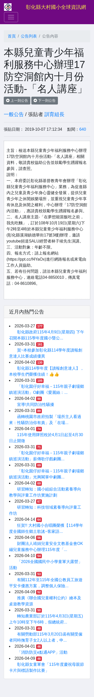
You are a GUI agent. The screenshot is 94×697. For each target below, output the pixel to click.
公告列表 (29, 36)
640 (82, 129)
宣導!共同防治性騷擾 (35, 404)
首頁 (12, 36)
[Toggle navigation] (11, 17)
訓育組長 (54, 114)
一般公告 (14, 114)
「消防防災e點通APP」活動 (42, 652)
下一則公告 (45, 100)
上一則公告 (17, 100)
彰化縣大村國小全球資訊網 (56, 7)
